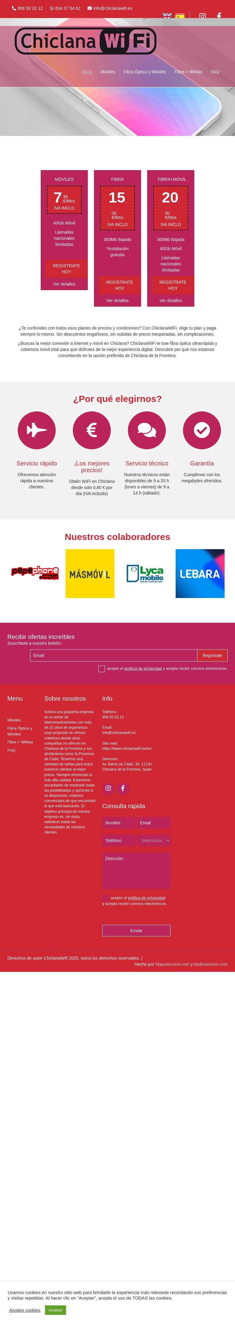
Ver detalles (64, 284)
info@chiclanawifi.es (112, 8)
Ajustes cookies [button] (24, 1310)
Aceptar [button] (55, 1310)
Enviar (136, 930)
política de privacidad (143, 668)
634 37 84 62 (67, 8)
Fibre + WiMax (188, 71)
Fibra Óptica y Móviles (145, 71)
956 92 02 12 (30, 8)
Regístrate (212, 655)
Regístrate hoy (66, 268)
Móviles (108, 71)
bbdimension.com (211, 964)
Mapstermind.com (172, 964)
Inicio (87, 71)
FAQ (215, 71)
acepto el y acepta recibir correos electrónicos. (163, 669)
